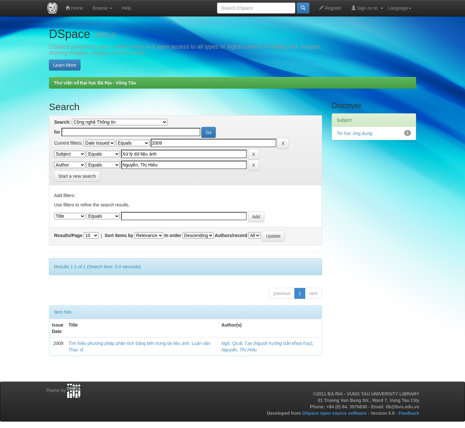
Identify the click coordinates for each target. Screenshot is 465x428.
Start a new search (77, 176)
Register (330, 8)
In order (173, 235)
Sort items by (119, 235)
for (57, 132)
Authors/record (230, 235)
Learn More (64, 65)
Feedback (408, 413)
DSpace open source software (335, 413)
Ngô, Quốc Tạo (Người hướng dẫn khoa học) (266, 343)
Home (74, 8)
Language (399, 8)
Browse (102, 8)
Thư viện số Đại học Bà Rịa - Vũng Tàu (95, 82)
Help (126, 8)
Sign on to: (367, 8)
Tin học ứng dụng (354, 133)
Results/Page (68, 235)
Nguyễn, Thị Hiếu (238, 349)
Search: (62, 122)
